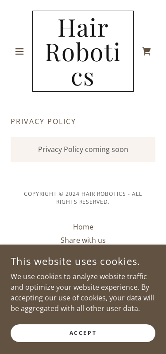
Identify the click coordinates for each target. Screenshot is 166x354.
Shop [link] (83, 253)
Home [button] (83, 227)
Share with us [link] (83, 240)
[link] (83, 51)
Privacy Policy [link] (83, 267)
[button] (21, 51)
